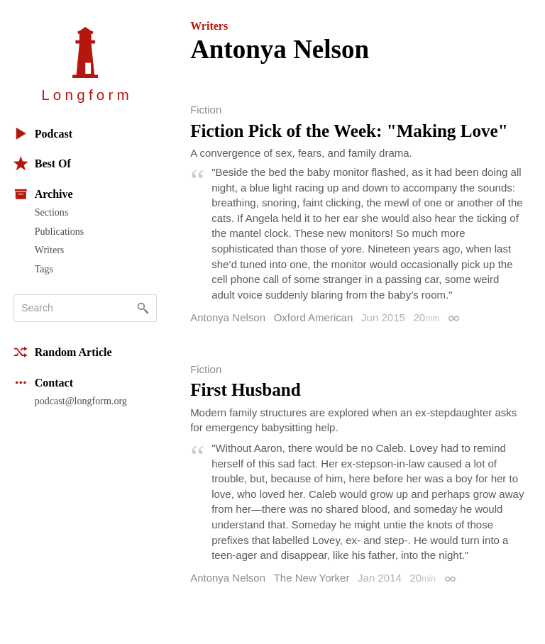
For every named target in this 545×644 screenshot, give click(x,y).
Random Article (62, 352)
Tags (44, 268)
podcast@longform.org (81, 400)
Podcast (42, 133)
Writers (50, 249)
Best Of (42, 163)
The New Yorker (312, 578)
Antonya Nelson (227, 317)
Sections (52, 212)
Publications (59, 231)
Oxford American (313, 317)
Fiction (205, 109)
